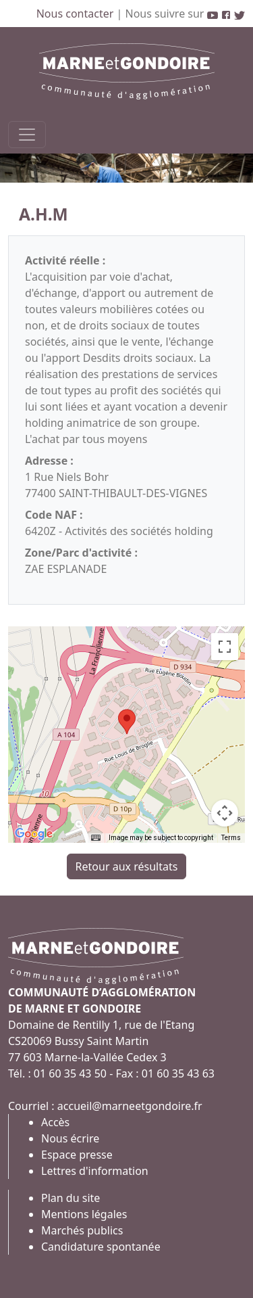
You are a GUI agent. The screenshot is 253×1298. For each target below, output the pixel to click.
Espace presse (77, 1154)
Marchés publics (82, 1230)
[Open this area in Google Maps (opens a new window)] (33, 834)
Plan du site (70, 1197)
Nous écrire (70, 1138)
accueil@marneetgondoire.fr (129, 1105)
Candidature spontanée (101, 1246)
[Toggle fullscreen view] (224, 646)
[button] (127, 722)
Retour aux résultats (127, 866)
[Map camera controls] (224, 813)
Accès (55, 1122)
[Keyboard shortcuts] (96, 838)
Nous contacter (76, 13)
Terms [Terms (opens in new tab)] (231, 837)
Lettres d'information (94, 1170)
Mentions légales (84, 1214)
